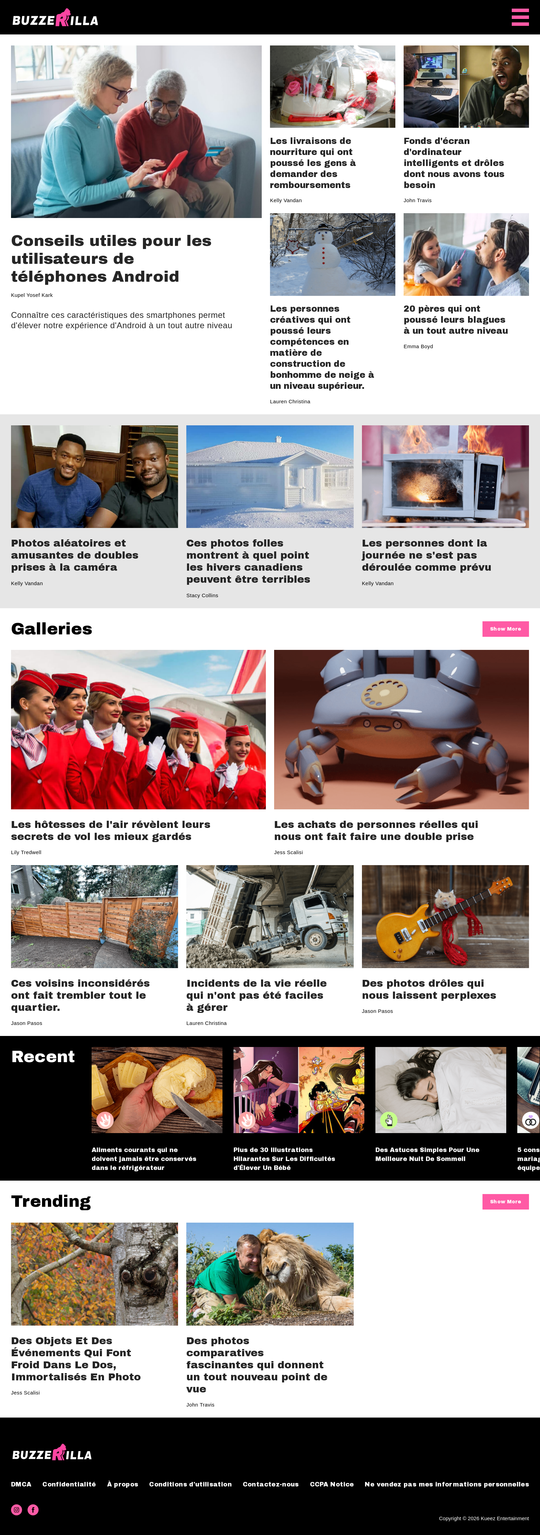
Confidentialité (69, 1484)
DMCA (21, 1484)
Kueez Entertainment (505, 1518)
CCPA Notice (332, 1484)
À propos (122, 1484)
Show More (505, 629)
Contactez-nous (271, 1484)
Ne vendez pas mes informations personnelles (447, 1484)
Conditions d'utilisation (190, 1484)
